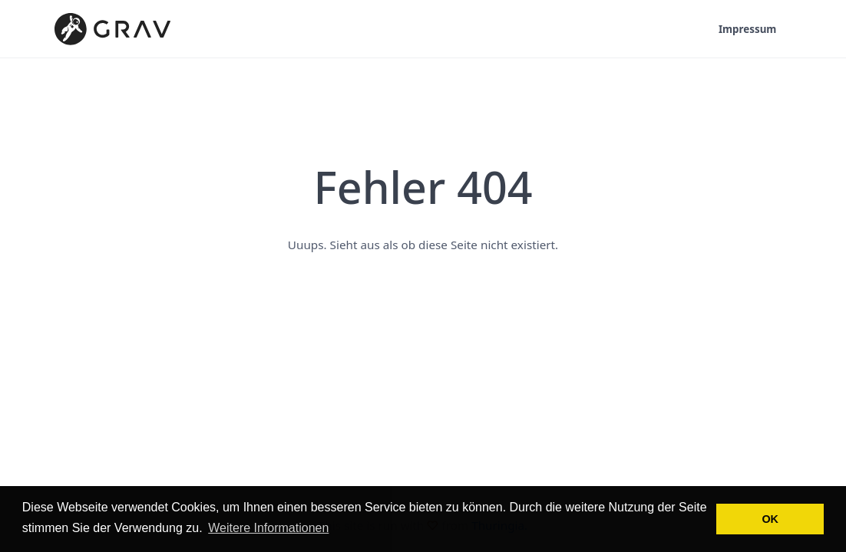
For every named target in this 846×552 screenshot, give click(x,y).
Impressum (747, 29)
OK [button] (770, 519)
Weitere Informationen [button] (268, 527)
